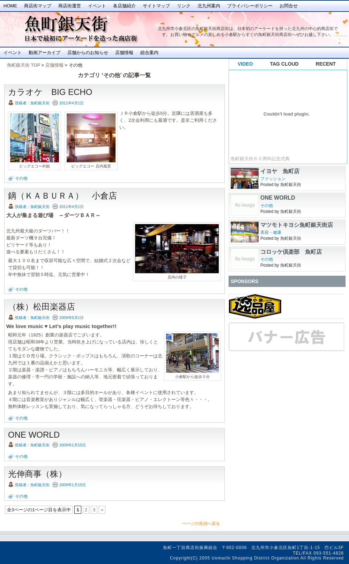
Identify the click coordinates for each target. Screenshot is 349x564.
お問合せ (289, 5)
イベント (97, 5)
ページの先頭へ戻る (201, 523)
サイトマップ (156, 5)
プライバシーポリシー (250, 5)
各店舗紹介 (124, 5)
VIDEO (245, 64)
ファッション (272, 178)
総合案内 (149, 52)
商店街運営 (69, 5)
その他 (21, 178)
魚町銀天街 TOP (23, 65)
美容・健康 (270, 232)
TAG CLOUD (284, 64)
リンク (184, 5)
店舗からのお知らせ (87, 52)
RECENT (326, 64)
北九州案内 (209, 5)
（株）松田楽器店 (41, 306)
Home (10, 5)
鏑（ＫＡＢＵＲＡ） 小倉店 (62, 195)
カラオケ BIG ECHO (50, 92)
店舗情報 (124, 52)
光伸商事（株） (37, 473)
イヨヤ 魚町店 (279, 171)
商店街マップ (37, 5)
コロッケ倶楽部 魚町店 (291, 252)
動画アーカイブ (44, 52)
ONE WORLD (34, 434)
